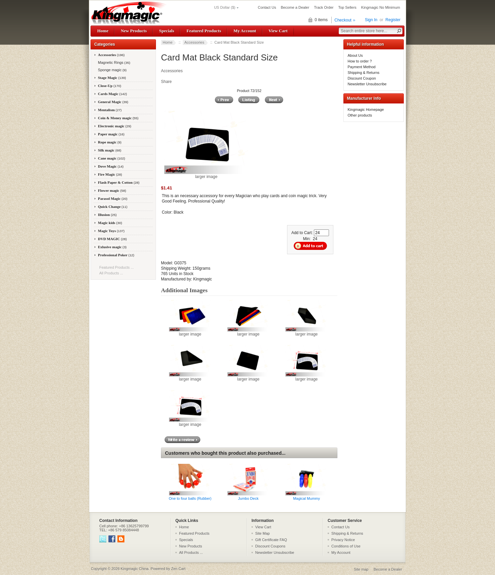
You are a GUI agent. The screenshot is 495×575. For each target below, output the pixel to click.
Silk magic (109, 150)
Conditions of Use (346, 546)
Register (392, 19)
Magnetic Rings (113, 62)
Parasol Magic (112, 198)
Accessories (194, 42)
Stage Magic (112, 78)
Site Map (262, 533)
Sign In (371, 19)
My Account (244, 30)
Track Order (323, 7)
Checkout (342, 20)
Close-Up (109, 86)
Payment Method (362, 67)
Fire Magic (110, 174)
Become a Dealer (295, 7)
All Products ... (111, 273)
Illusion (107, 215)
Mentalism (109, 110)
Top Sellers (347, 7)
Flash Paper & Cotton (119, 182)
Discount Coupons (270, 546)
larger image (190, 332)
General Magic (113, 102)
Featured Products (203, 30)
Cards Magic (112, 94)
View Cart (278, 30)
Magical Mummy (306, 498)
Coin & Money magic (118, 118)
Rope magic (109, 142)
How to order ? (360, 61)
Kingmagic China (135, 569)
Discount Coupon (362, 78)
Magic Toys (111, 231)
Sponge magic (111, 70)
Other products (360, 115)
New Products (134, 30)
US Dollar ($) (224, 7)
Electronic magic (114, 126)
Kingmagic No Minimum (380, 7)
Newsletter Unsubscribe (367, 84)
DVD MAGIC (112, 239)
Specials (166, 30)
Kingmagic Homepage (366, 109)
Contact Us (267, 7)
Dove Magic (110, 166)
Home (102, 30)
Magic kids (110, 223)
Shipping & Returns (364, 73)
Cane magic (111, 158)
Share (166, 81)
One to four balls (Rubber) (190, 498)
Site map (361, 569)
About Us (355, 55)
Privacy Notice (343, 540)
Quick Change (112, 207)
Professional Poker (116, 255)
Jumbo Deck (248, 498)
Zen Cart (178, 569)
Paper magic (111, 134)
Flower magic (112, 190)
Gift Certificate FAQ (271, 540)
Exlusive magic (112, 247)
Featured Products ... (116, 267)
